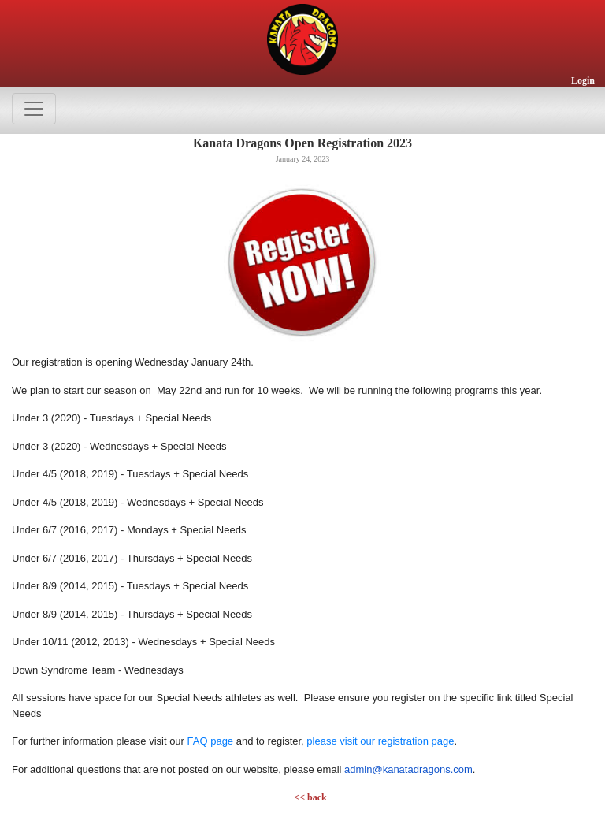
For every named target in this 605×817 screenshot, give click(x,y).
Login (583, 80)
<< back (310, 797)
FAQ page (210, 741)
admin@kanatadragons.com (408, 769)
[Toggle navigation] (34, 108)
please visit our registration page (380, 741)
